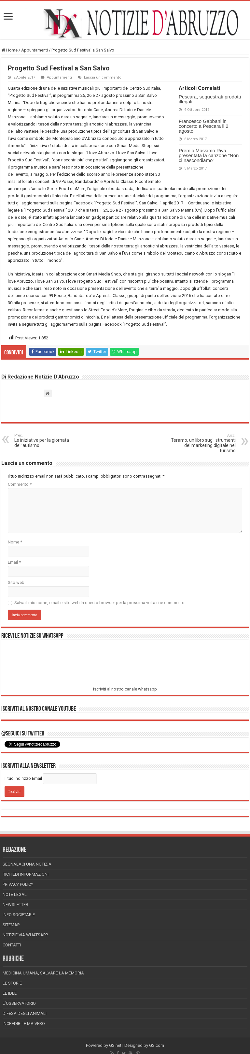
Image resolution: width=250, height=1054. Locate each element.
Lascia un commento (102, 77)
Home (9, 50)
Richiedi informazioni (26, 874)
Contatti (12, 945)
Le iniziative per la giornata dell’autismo (47, 440)
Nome (15, 542)
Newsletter (15, 904)
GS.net (115, 1045)
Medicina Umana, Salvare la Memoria (43, 973)
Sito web (16, 582)
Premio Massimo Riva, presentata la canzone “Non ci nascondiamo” (209, 155)
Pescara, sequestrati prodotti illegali (210, 99)
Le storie (12, 983)
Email (14, 562)
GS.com (156, 1045)
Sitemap (11, 924)
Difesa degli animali (25, 1013)
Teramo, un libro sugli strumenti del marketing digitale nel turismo (202, 443)
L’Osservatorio (19, 1003)
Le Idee (10, 993)
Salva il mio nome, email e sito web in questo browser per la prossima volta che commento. (100, 602)
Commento (20, 484)
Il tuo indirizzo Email (23, 778)
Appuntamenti (34, 50)
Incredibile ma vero (24, 1023)
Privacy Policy (18, 884)
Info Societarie (19, 914)
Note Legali (15, 894)
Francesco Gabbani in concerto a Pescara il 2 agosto (204, 126)
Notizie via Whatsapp (25, 934)
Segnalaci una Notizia (27, 864)
